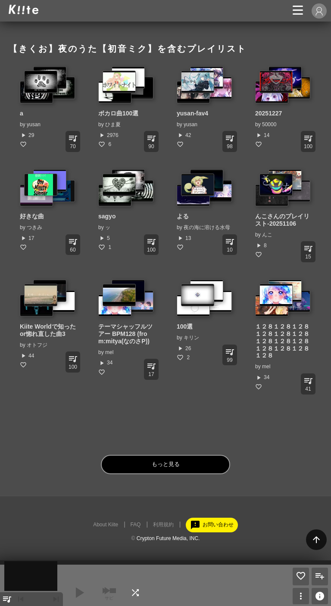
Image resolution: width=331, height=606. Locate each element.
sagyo (107, 216)
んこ (267, 235)
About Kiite (105, 525)
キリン (191, 338)
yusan (34, 124)
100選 (185, 326)
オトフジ (37, 345)
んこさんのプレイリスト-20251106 (282, 220)
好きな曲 (32, 216)
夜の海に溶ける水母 (207, 227)
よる (183, 216)
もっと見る (166, 464)
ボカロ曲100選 (118, 113)
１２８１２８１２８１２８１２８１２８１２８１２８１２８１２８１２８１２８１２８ (282, 341)
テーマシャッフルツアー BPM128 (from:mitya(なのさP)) (125, 334)
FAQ (135, 525)
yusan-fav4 (192, 113)
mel (109, 352)
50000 (269, 124)
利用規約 (163, 525)
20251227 (268, 113)
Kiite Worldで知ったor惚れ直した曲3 (48, 330)
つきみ (34, 227)
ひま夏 (113, 124)
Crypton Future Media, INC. (168, 538)
